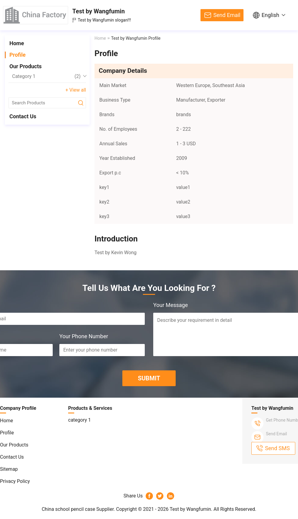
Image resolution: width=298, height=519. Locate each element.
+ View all (75, 90)
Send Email (226, 15)
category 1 (46, 76)
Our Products (25, 66)
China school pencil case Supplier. (79, 509)
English (270, 15)
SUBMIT (149, 378)
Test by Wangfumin (98, 11)
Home (16, 43)
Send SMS (277, 448)
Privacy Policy (15, 481)
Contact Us (22, 116)
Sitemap (9, 469)
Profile (17, 55)
